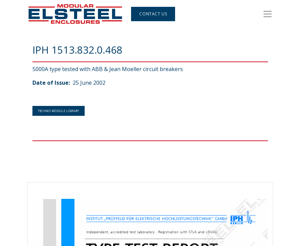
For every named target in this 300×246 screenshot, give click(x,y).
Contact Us (153, 14)
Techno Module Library (58, 111)
